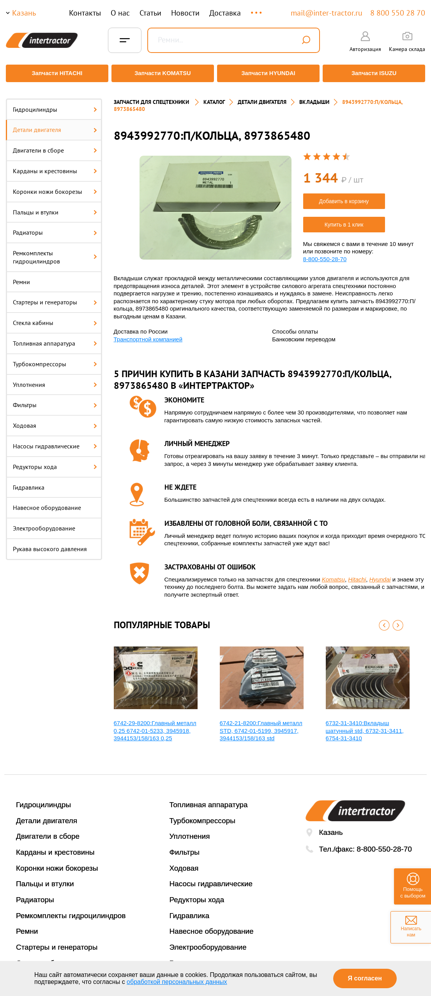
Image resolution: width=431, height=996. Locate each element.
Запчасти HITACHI (55, 73)
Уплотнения (55, 380)
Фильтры (55, 400)
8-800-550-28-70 (325, 254)
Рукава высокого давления (50, 544)
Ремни (21, 277)
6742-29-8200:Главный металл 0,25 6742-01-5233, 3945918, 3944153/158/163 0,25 (155, 726)
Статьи (150, 13)
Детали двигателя (55, 125)
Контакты (85, 13)
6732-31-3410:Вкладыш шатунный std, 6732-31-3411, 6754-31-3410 (365, 726)
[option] (215, 203)
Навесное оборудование (47, 503)
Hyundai (380, 574)
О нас (120, 13)
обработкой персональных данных (177, 981)
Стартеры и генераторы (55, 298)
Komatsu (333, 574)
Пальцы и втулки (55, 207)
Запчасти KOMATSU (161, 73)
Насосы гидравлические (55, 442)
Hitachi (357, 574)
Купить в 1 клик (344, 220)
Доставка (225, 13)
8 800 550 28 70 (397, 13)
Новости (185, 13)
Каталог (214, 97)
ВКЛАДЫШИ (314, 97)
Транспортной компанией (148, 334)
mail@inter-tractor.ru (326, 13)
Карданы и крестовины (55, 166)
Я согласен (365, 978)
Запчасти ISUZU (376, 73)
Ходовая (55, 421)
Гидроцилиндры (55, 105)
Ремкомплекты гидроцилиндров (55, 253)
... (257, 9)
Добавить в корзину (344, 196)
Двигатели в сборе (55, 146)
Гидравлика (28, 483)
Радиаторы (55, 228)
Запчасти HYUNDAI (269, 73)
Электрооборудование (44, 524)
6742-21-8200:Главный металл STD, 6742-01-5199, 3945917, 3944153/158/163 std (261, 726)
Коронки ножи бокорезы (55, 187)
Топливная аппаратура (55, 339)
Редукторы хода (55, 462)
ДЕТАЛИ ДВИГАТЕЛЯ (262, 97)
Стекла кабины (55, 318)
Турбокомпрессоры (55, 359)
